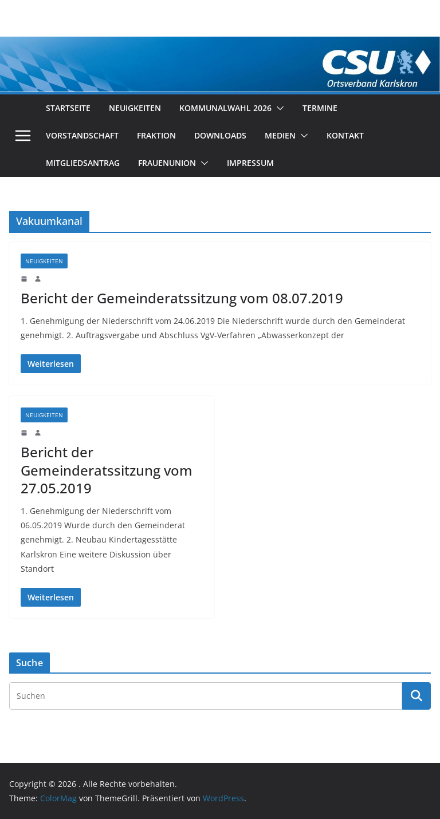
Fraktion (156, 135)
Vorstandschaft (82, 135)
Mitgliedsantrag (83, 162)
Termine (319, 107)
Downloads (220, 135)
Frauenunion (167, 162)
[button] (278, 108)
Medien (280, 135)
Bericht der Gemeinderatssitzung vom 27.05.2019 (106, 469)
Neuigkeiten (135, 107)
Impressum (250, 162)
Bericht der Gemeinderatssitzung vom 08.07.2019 (182, 297)
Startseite (68, 107)
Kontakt (345, 135)
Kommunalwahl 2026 (225, 107)
